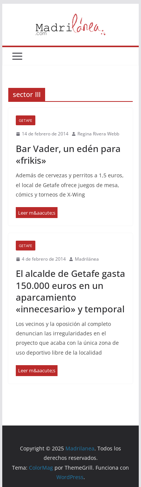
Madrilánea (87, 259)
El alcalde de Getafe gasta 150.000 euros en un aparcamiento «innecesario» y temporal (70, 291)
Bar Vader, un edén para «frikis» (68, 154)
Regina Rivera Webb (98, 134)
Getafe (25, 120)
